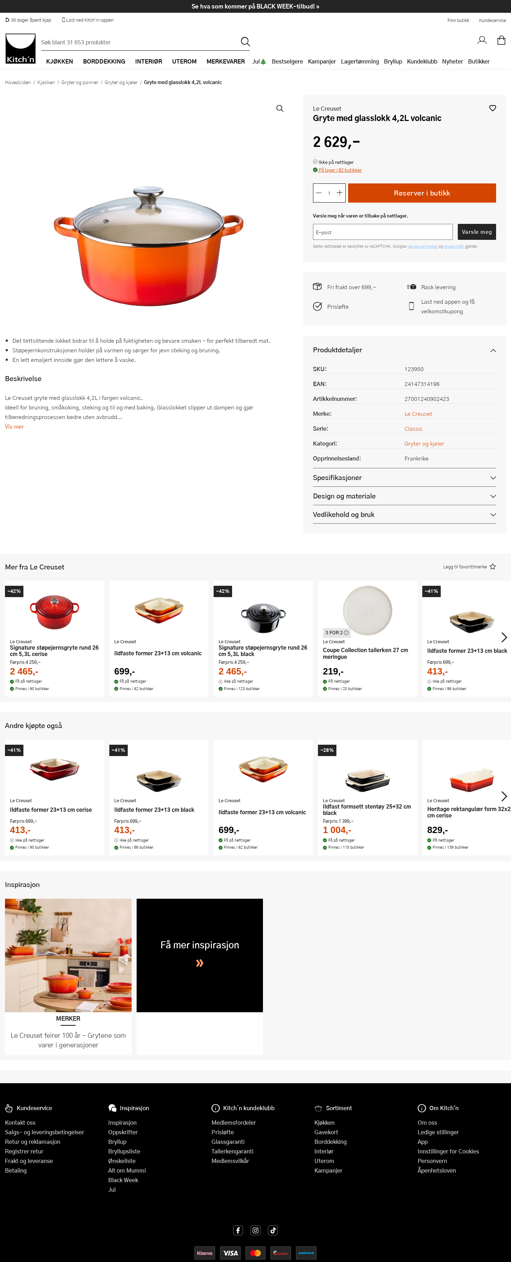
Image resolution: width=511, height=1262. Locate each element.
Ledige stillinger (438, 1132)
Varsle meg (477, 232)
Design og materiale (344, 496)
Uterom (324, 1161)
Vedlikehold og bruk (343, 514)
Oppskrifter (123, 1132)
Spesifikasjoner (337, 477)
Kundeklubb (422, 61)
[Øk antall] (340, 193)
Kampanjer (322, 61)
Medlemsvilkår (230, 1161)
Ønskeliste (122, 1161)
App (423, 1141)
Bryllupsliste (124, 1151)
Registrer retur (24, 1151)
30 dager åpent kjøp (28, 20)
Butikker (479, 61)
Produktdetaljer (337, 350)
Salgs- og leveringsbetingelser (44, 1132)
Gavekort (326, 1132)
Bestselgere (287, 61)
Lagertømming (360, 61)
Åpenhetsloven (437, 1170)
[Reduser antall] (318, 193)
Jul (112, 1189)
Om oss (427, 1122)
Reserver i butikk (422, 193)
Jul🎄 (259, 61)
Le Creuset (327, 108)
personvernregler (423, 246)
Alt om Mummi (127, 1170)
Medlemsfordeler (233, 1122)
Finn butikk (458, 20)
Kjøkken (46, 81)
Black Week (123, 1180)
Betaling (16, 1170)
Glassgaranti (227, 1141)
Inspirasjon (122, 1122)
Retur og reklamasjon (32, 1141)
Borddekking (330, 1141)
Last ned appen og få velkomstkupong (448, 306)
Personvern (432, 1161)
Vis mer (14, 426)
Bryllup (393, 61)
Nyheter (452, 61)
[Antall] (329, 193)
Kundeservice (492, 20)
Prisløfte (338, 306)
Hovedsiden (18, 81)
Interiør (324, 1151)
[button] (492, 108)
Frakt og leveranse (29, 1161)
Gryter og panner (79, 81)
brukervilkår (454, 246)
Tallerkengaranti (232, 1151)
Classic (414, 428)
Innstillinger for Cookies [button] (448, 1151)
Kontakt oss (20, 1122)
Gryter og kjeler (121, 81)
